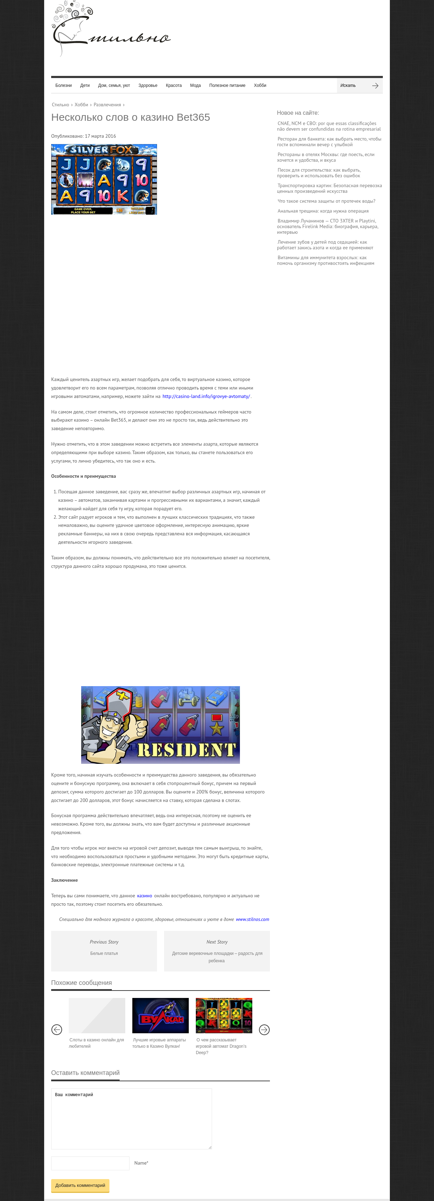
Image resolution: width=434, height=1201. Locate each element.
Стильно (60, 104)
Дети (85, 85)
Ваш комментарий (131, 1118)
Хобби (260, 85)
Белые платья (104, 953)
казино (144, 895)
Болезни (63, 85)
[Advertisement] (153, 294)
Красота (174, 85)
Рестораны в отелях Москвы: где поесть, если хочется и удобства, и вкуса (325, 157)
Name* (141, 1163)
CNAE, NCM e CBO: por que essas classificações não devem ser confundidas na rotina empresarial (329, 126)
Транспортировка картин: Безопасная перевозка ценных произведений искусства (329, 188)
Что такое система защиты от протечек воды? (326, 201)
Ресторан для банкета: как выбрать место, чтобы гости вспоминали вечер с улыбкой (329, 142)
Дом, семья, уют (114, 85)
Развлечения (107, 104)
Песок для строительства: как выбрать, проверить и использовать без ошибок (318, 173)
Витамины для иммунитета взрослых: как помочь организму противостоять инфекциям (325, 260)
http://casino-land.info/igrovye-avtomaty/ (206, 396)
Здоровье (148, 85)
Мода (195, 85)
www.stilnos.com (252, 919)
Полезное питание (227, 85)
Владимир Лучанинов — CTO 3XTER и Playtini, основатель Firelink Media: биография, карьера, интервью (327, 226)
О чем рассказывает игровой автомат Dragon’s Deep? (221, 1046)
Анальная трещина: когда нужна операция (323, 211)
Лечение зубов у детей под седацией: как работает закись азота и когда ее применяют (325, 245)
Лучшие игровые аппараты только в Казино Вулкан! (159, 1043)
